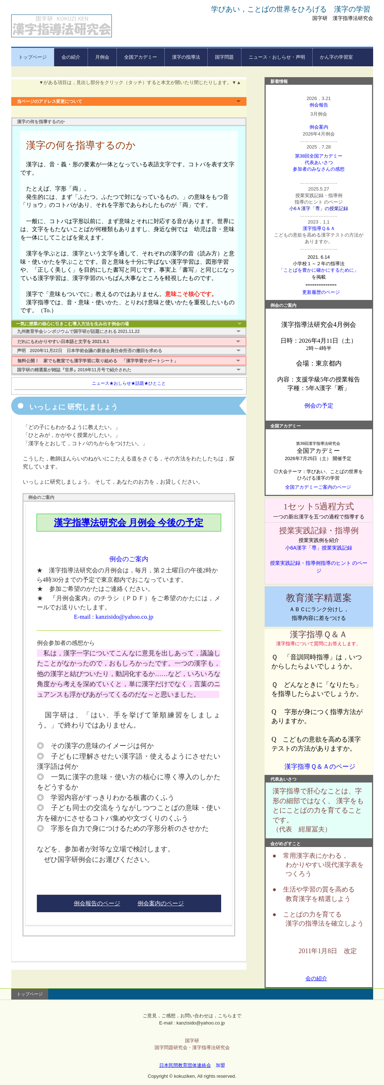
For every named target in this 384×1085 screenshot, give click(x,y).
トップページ (32, 57)
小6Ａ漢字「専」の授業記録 (318, 208)
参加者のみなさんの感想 (319, 169)
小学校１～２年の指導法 (319, 263)
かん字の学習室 (336, 57)
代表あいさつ (319, 162)
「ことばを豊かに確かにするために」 (319, 270)
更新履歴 (311, 292)
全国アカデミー (140, 57)
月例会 (102, 57)
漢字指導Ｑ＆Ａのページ (319, 766)
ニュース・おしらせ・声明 (277, 57)
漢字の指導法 (186, 57)
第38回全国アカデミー (318, 156)
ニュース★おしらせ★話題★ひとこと (129, 383)
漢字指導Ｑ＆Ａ (319, 228)
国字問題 (224, 57)
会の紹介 (71, 57)
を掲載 (319, 277)
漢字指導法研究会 (61, 26)
